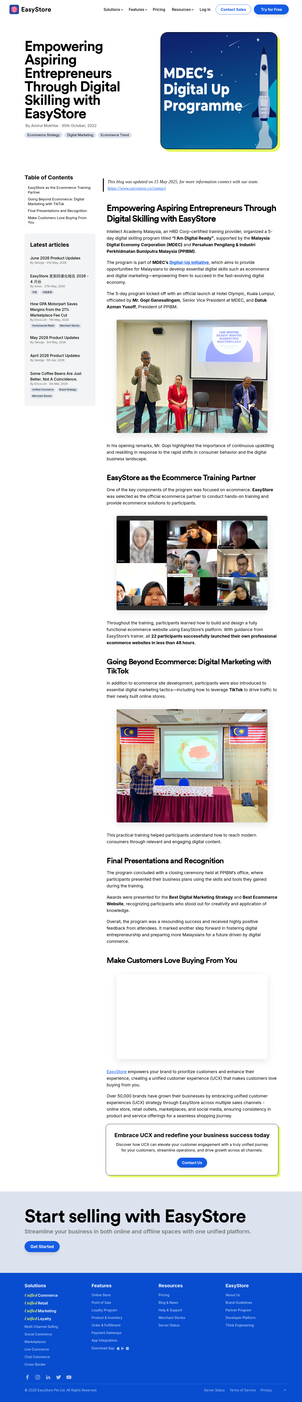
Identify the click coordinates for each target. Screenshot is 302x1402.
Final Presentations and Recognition (57, 210)
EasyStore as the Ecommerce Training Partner (59, 190)
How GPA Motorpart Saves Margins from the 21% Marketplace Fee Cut (54, 309)
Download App (110, 1348)
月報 (34, 292)
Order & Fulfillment (106, 1325)
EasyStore (117, 1071)
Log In (205, 9)
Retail (36, 1303)
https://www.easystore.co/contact (137, 188)
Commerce (41, 1295)
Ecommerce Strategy (43, 135)
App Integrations (104, 1340)
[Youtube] (69, 1377)
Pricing (159, 9)
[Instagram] (38, 1377)
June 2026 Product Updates (55, 258)
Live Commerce (37, 1349)
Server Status (169, 1325)
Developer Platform (241, 1318)
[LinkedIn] (48, 1377)
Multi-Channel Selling (41, 1327)
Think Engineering (240, 1325)
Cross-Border (35, 1364)
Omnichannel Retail (43, 325)
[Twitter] (58, 1377)
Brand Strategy (67, 389)
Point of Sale (101, 1302)
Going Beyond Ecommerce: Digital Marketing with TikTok (56, 201)
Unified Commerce (43, 389)
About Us (233, 1295)
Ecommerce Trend (115, 135)
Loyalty (38, 1318)
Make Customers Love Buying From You (57, 220)
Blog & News (168, 1302)
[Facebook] (27, 1377)
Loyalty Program (104, 1310)
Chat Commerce (37, 1357)
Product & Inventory (107, 1318)
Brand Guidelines (239, 1302)
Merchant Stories (70, 325)
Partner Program (238, 1310)
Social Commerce (38, 1334)
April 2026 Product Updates (55, 355)
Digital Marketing (80, 135)
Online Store (101, 1295)
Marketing (40, 1311)
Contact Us (192, 1162)
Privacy (266, 1390)
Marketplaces (35, 1342)
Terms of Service (243, 1390)
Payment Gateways (107, 1333)
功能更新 (47, 292)
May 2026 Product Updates (54, 337)
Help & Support (170, 1310)
